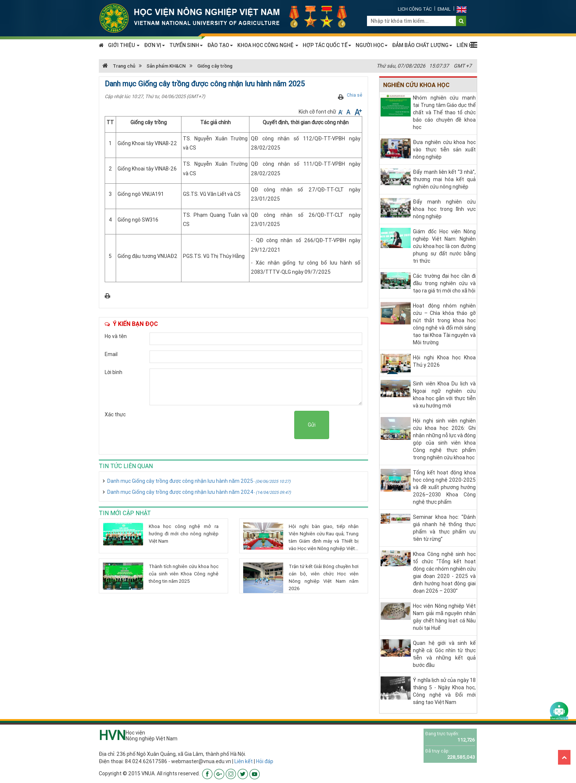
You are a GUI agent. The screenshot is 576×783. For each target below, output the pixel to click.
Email (444, 9)
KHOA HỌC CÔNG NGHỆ (267, 45)
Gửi (312, 424)
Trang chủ (118, 66)
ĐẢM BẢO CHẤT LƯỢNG (422, 45)
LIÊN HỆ (466, 45)
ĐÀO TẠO (220, 45)
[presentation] (238, 425)
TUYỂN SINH (186, 45)
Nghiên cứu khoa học (416, 85)
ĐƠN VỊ (154, 45)
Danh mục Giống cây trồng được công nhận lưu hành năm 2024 (199, 492)
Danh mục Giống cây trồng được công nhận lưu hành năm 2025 (199, 481)
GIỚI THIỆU (124, 45)
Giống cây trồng (215, 66)
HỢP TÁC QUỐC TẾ (327, 45)
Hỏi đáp (264, 761)
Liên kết (243, 761)
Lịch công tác (415, 9)
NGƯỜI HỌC (372, 45)
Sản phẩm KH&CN (166, 66)
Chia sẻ (354, 95)
